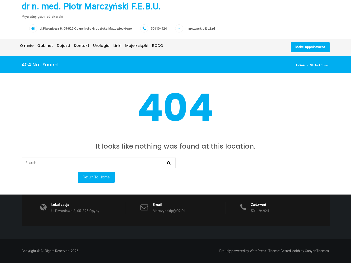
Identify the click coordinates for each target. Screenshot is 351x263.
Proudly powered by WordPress (242, 251)
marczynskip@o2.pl (200, 28)
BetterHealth (290, 251)
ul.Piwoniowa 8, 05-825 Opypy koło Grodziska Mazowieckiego (86, 28)
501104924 (159, 28)
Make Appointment (310, 47)
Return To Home (96, 177)
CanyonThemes (317, 251)
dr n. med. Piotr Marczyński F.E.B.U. (91, 7)
